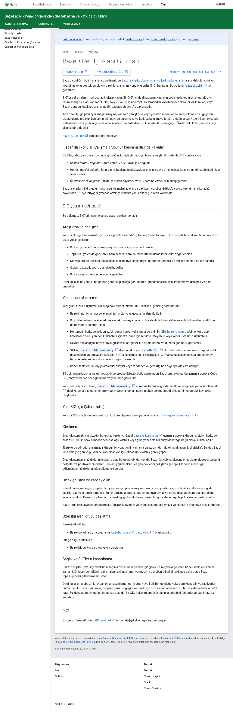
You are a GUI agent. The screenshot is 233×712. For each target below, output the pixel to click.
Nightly (174, 72)
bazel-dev (142, 532)
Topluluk (78, 51)
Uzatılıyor (146, 4)
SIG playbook (102, 620)
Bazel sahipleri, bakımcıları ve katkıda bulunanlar (153, 80)
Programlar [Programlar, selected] (45, 24)
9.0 (183, 72)
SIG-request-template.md (177, 415)
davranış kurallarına (146, 435)
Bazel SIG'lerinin (73, 136)
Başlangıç (65, 4)
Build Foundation (72, 39)
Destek (148, 670)
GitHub (220, 4)
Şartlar (59, 704)
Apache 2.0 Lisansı (176, 638)
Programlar (93, 51)
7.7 (219, 72)
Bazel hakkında (42, 4)
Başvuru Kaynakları (120, 4)
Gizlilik (70, 704)
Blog (57, 670)
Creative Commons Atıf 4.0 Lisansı (121, 638)
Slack (147, 682)
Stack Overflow (153, 688)
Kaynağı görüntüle (112, 71)
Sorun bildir (77, 71)
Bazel (66, 51)
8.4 (201, 72)
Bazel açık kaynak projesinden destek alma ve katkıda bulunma (56, 16)
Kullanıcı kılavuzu (90, 4)
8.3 (207, 72)
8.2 (213, 72)
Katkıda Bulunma (16, 24)
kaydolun (194, 39)
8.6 (189, 72)
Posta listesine (134, 39)
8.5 (195, 72)
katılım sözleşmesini (163, 39)
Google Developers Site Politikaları (78, 641)
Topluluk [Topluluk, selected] (166, 4)
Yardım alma (71, 24)
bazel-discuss (176, 331)
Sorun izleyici (152, 676)
